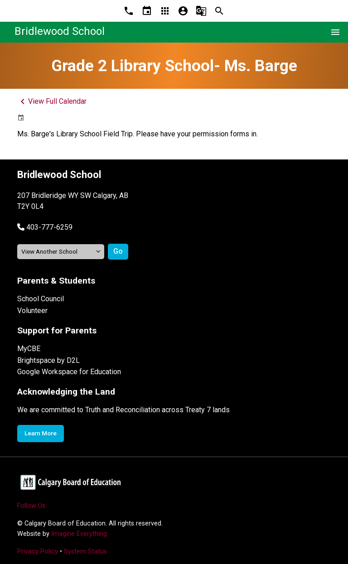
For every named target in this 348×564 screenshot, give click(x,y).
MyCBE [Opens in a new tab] (28, 348)
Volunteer (32, 310)
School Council (40, 298)
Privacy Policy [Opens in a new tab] (37, 551)
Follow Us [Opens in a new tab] (31, 506)
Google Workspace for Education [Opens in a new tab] (69, 371)
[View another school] (60, 251)
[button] (44, 227)
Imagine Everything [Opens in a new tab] (79, 534)
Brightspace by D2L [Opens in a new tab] (48, 360)
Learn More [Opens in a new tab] (40, 433)
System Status (85, 551)
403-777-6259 (49, 227)
